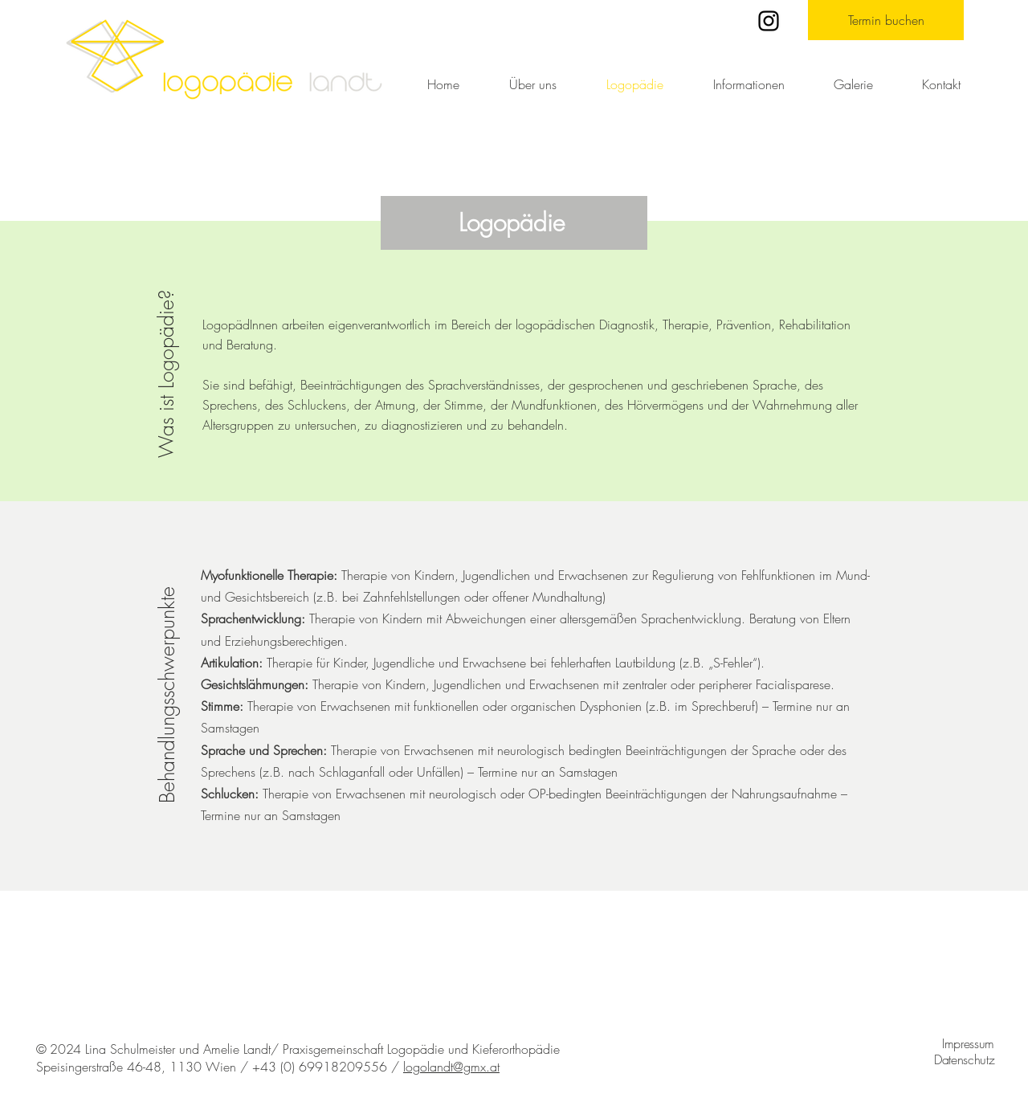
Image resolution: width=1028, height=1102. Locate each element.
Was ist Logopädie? (166, 374)
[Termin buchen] (886, 20)
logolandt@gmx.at (451, 1066)
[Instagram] (768, 21)
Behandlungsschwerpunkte (167, 694)
